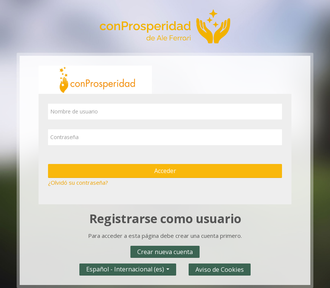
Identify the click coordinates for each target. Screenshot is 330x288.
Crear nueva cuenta (165, 252)
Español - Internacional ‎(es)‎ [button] (127, 267)
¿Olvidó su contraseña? (78, 182)
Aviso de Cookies (219, 269)
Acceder (165, 171)
